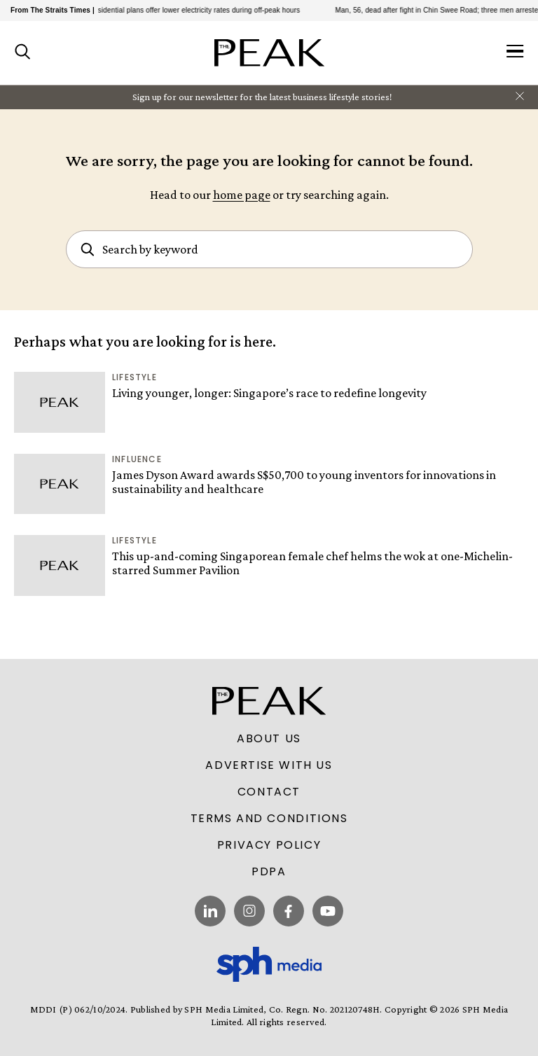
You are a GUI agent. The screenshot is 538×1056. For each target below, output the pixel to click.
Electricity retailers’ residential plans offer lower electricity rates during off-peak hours (169, 10)
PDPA (268, 872)
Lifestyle (134, 377)
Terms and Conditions (269, 818)
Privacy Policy (269, 845)
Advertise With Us (268, 765)
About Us (269, 738)
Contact (269, 792)
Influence (137, 459)
